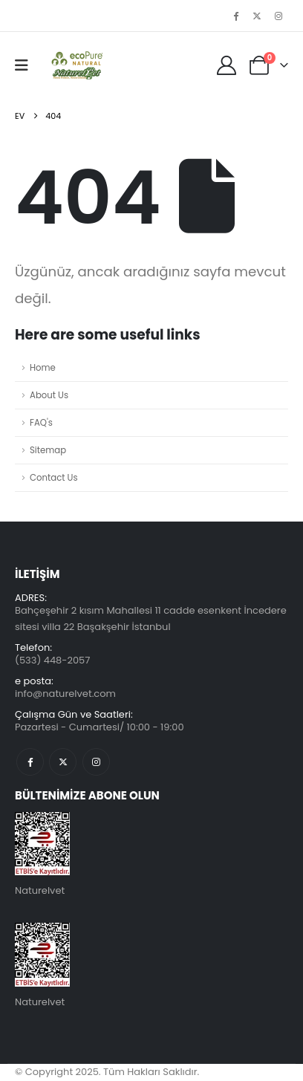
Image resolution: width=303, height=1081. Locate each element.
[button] (26, 65)
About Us (49, 395)
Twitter (62, 762)
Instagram (96, 762)
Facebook (30, 762)
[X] (257, 15)
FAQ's (41, 423)
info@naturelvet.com (65, 693)
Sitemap (48, 450)
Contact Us (54, 478)
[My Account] (226, 65)
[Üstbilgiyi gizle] (75, 65)
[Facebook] (236, 15)
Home (43, 368)
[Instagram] (278, 15)
